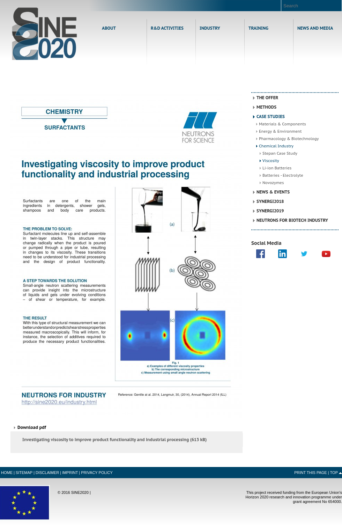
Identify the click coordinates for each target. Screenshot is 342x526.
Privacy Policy (97, 472)
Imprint (70, 472)
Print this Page (310, 472)
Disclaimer (47, 472)
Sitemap (24, 472)
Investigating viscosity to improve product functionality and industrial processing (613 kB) (114, 439)
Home (44, 33)
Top (334, 472)
